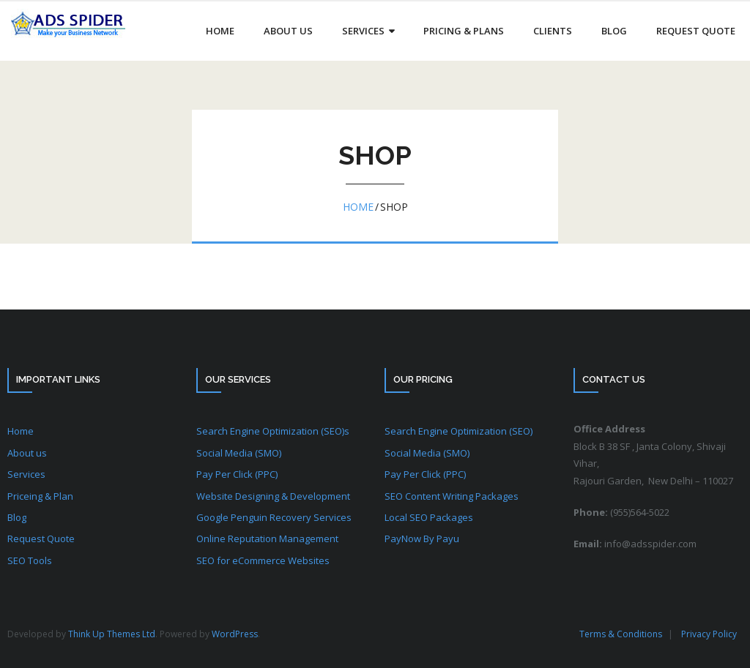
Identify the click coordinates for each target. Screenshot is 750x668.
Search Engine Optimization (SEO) (458, 431)
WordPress (235, 634)
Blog (16, 517)
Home (358, 207)
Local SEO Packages (429, 517)
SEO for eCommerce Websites (263, 560)
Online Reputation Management (267, 538)
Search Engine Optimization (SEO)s (272, 431)
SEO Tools (29, 560)
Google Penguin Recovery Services (274, 517)
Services (26, 474)
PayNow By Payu (422, 538)
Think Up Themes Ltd (111, 634)
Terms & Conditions (620, 634)
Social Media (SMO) (238, 452)
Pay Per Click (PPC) (237, 474)
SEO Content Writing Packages (452, 496)
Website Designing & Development (273, 496)
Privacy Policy (709, 634)
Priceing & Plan (40, 496)
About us (27, 452)
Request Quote (41, 538)
